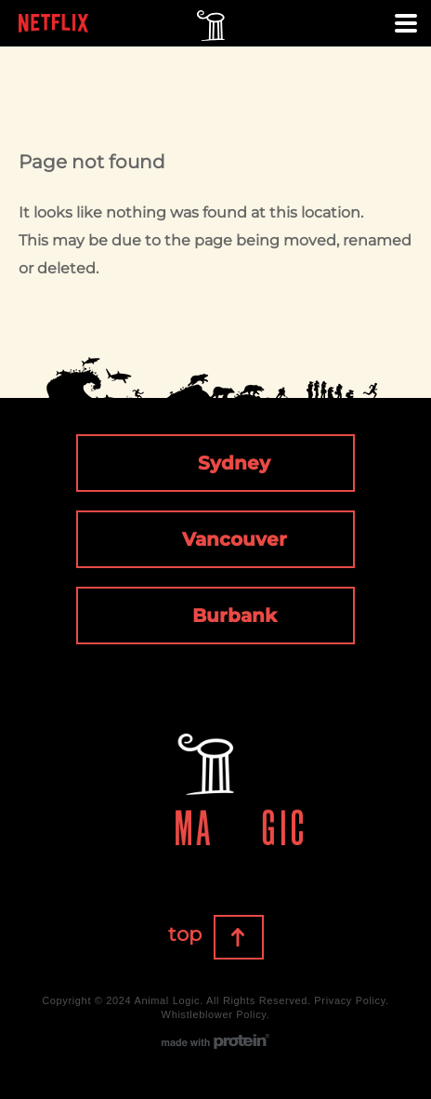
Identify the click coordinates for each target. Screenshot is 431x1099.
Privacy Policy (349, 1000)
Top (263, 938)
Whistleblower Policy (214, 1014)
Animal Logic (211, 28)
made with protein (215, 1041)
